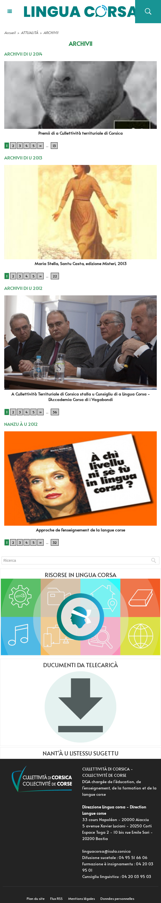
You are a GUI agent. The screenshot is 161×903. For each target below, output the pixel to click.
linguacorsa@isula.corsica (106, 846)
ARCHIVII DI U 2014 (22, 53)
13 (52, 144)
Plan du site (33, 893)
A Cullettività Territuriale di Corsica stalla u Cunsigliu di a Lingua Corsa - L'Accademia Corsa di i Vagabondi (80, 393)
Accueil (9, 32)
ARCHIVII (47, 32)
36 (53, 408)
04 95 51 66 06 (133, 852)
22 (53, 273)
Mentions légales (82, 893)
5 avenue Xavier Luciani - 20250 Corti (117, 821)
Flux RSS (55, 893)
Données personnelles (120, 893)
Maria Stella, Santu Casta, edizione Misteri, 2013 (80, 260)
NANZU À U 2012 (20, 420)
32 (53, 537)
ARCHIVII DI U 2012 (22, 285)
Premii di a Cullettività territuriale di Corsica (80, 131)
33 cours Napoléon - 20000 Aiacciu (115, 814)
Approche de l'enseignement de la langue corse (81, 525)
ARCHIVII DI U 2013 (22, 156)
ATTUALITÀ (28, 32)
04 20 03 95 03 (136, 871)
